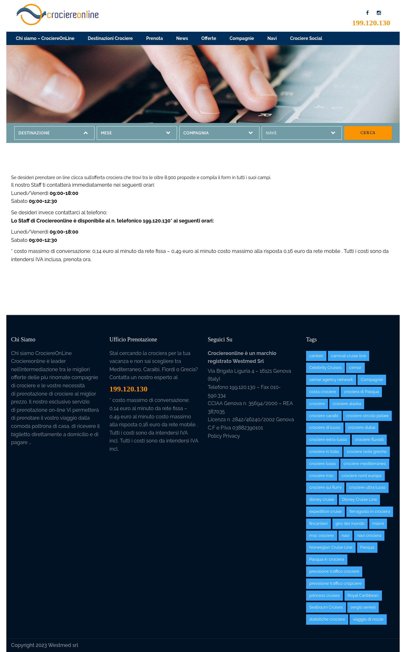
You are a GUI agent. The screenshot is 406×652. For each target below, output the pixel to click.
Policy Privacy (224, 436)
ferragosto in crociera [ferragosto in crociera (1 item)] (370, 511)
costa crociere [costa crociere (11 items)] (322, 391)
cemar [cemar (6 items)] (355, 367)
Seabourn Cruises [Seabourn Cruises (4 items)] (326, 607)
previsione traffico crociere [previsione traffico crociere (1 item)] (334, 571)
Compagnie (242, 38)
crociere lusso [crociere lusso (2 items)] (322, 463)
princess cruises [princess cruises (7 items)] (324, 595)
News (182, 38)
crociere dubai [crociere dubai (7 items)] (362, 427)
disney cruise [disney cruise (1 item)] (321, 499)
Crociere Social (306, 38)
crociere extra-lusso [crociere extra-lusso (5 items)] (328, 439)
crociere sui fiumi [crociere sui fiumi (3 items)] (325, 487)
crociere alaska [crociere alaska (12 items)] (346, 403)
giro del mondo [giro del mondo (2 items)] (350, 523)
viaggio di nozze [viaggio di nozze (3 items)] (368, 619)
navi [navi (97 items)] (345, 535)
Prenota (154, 38)
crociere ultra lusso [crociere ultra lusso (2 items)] (367, 487)
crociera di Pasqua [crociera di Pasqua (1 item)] (361, 391)
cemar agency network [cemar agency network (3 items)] (331, 379)
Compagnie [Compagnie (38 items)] (372, 379)
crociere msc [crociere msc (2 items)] (321, 475)
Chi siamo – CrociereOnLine (45, 38)
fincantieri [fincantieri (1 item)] (318, 523)
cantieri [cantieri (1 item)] (316, 355)
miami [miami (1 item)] (378, 523)
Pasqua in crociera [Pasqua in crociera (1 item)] (326, 559)
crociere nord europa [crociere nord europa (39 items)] (362, 475)
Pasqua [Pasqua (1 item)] (367, 547)
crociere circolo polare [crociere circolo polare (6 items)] (367, 415)
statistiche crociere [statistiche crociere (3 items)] (327, 619)
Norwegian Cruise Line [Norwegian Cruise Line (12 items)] (330, 547)
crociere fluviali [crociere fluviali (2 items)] (369, 439)
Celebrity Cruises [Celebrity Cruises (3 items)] (325, 367)
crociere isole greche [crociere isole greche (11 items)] (367, 451)
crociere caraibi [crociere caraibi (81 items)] (323, 415)
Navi (272, 38)
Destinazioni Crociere (110, 38)
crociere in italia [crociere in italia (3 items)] (324, 451)
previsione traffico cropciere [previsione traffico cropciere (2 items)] (335, 583)
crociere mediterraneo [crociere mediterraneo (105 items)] (365, 463)
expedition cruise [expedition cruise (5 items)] (325, 511)
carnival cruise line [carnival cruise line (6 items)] (348, 355)
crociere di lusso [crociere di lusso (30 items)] (324, 427)
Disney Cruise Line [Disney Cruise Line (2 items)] (359, 499)
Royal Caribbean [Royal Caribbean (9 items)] (363, 595)
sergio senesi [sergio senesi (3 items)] (362, 607)
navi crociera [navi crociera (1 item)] (369, 535)
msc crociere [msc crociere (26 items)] (321, 535)
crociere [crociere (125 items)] (317, 403)
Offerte (208, 38)
